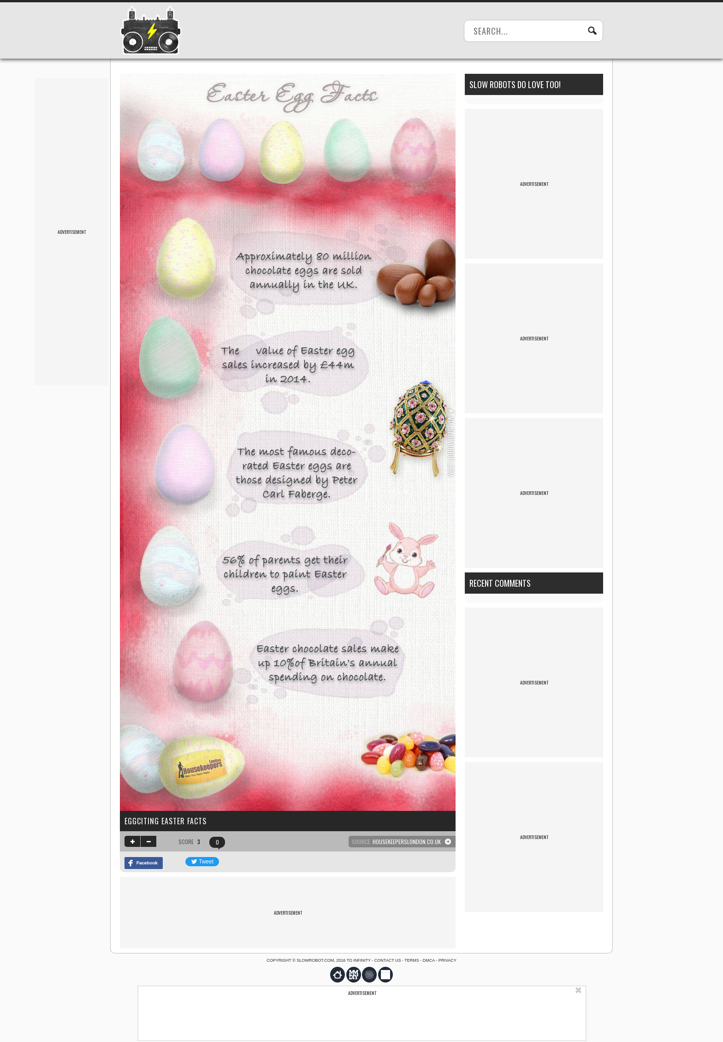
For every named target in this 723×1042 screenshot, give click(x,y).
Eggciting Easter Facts (165, 821)
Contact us (387, 960)
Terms (411, 960)
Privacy (447, 960)
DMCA (429, 960)
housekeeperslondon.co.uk (407, 842)
